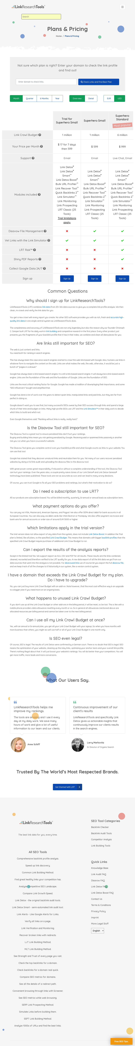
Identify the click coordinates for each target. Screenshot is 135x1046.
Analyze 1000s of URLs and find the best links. (37, 1025)
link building (51, 331)
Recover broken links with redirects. (37, 935)
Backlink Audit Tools (101, 833)
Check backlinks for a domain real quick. (37, 970)
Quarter (29, 98)
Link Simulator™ (90, 409)
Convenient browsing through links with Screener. (38, 990)
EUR (109, 98)
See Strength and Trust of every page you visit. (38, 956)
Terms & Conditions (101, 905)
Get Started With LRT (68, 787)
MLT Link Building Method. (38, 949)
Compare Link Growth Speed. (38, 893)
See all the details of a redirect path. (37, 983)
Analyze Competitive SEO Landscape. (38, 886)
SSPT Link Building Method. (38, 1018)
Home (59, 36)
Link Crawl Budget (58, 537)
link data (46, 307)
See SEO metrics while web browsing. (38, 997)
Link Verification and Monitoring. (37, 928)
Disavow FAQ (98, 880)
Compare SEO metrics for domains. (38, 977)
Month (16, 98)
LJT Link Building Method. (38, 942)
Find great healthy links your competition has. (38, 879)
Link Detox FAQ (99, 886)
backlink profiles (109, 537)
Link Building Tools (100, 845)
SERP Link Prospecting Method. (38, 1004)
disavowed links (72, 563)
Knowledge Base (99, 868)
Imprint (95, 917)
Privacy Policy (98, 911)
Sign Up (67, 278)
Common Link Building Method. (38, 872)
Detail (91, 98)
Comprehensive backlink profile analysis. (38, 858)
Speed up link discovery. (38, 865)
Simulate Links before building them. (37, 1011)
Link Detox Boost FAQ (102, 892)
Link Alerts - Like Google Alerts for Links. (38, 914)
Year (57, 98)
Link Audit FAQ (98, 874)
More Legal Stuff (99, 923)
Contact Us (96, 899)
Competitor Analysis (101, 839)
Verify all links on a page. (38, 921)
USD (120, 98)
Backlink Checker (100, 827)
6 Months (44, 98)
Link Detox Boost (96, 534)
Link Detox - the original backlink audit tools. (38, 900)
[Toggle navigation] (122, 7)
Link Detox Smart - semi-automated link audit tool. (37, 907)
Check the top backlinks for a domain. (38, 963)
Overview (77, 98)
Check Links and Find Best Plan (96, 82)
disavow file (117, 563)
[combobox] (41, 16)
